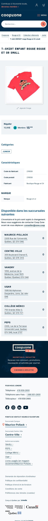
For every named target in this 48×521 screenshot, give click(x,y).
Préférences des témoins (20, 493)
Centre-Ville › (13, 434)
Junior (44, 35)
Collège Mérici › (12, 452)
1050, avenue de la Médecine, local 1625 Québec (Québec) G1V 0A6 (16, 274)
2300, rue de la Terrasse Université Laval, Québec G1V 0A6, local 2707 (15, 329)
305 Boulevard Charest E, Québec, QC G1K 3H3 (16, 256)
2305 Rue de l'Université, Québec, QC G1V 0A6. (15, 240)
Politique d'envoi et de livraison (18, 484)
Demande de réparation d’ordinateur (20, 476)
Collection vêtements (31, 35)
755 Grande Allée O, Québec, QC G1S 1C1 (13, 311)
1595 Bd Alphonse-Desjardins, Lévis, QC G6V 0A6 (16, 293)
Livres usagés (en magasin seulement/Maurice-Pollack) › (19, 462)
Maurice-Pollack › (16, 424)
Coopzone (5, 35)
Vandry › (9, 444)
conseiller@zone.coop (34, 225)
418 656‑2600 (23, 390)
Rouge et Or (16, 35)
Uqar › (8, 456)
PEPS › (8, 448)
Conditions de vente (13, 489)
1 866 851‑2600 (33, 394)
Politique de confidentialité (16, 480)
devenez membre (10, 6)
